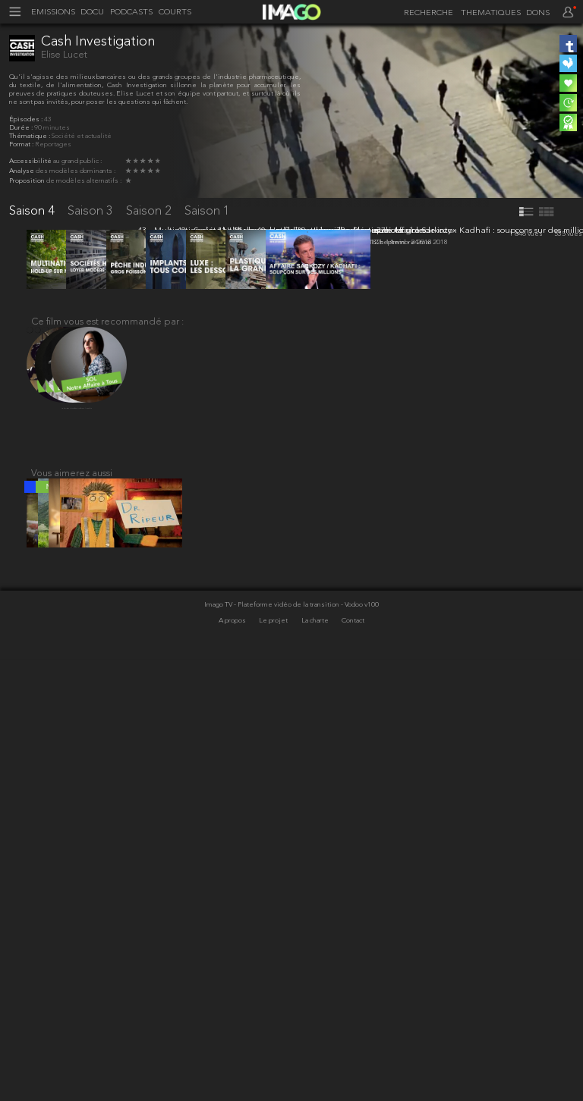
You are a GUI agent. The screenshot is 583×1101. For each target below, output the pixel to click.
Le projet (274, 1062)
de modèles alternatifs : (83, 180)
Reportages (53, 144)
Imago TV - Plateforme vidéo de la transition (272, 1047)
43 (48, 119)
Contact (353, 1062)
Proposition (27, 180)
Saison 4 (33, 211)
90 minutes (52, 127)
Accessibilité (31, 161)
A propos (233, 1062)
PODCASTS (131, 12)
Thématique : (30, 136)
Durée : (21, 127)
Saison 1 (207, 211)
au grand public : (77, 161)
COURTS (175, 12)
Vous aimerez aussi (71, 906)
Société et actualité (82, 136)
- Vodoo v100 (360, 1047)
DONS (538, 13)
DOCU (92, 12)
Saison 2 (150, 211)
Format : (22, 144)
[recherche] (426, 13)
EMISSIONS (53, 12)
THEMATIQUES (491, 13)
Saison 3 (92, 211)
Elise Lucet (64, 55)
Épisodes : (26, 119)
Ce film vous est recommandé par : (107, 749)
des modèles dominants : (75, 171)
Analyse (22, 171)
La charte (315, 1062)
